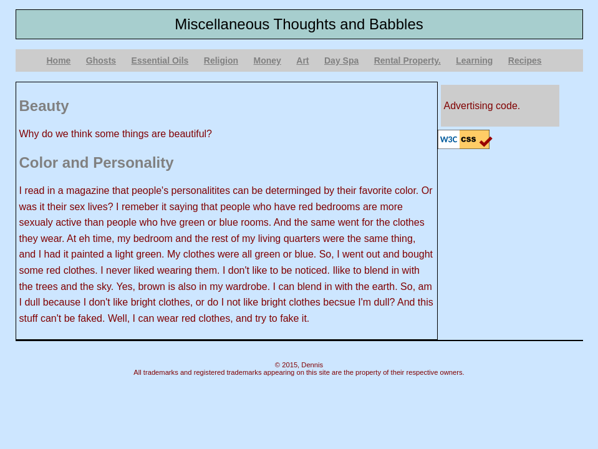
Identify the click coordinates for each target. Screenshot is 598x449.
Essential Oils (160, 60)
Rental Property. (407, 60)
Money (267, 60)
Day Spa (341, 60)
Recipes (525, 60)
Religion (221, 60)
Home (59, 60)
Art (302, 60)
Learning (474, 60)
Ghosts (101, 60)
